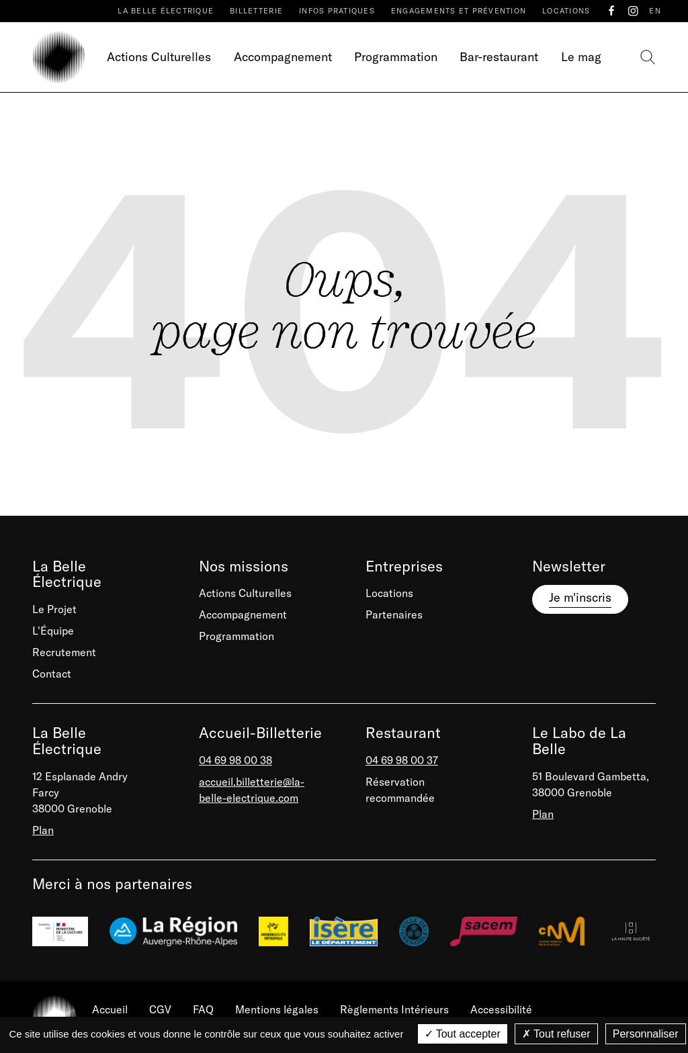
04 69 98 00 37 (402, 760)
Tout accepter (463, 1034)
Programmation (395, 56)
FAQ (203, 1009)
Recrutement (64, 652)
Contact (51, 673)
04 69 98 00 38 (235, 760)
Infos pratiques (337, 10)
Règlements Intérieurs (394, 1009)
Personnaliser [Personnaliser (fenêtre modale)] (646, 1034)
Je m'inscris (580, 597)
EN (655, 10)
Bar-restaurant (499, 56)
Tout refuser (556, 1034)
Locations (566, 10)
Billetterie (256, 10)
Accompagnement (283, 56)
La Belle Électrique (166, 10)
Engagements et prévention (458, 10)
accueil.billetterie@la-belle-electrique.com (251, 790)
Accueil (110, 1009)
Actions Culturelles (159, 56)
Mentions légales (276, 1009)
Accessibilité (501, 1009)
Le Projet (54, 609)
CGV (160, 1009)
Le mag (581, 56)
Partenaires (394, 614)
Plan (43, 830)
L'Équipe (53, 630)
